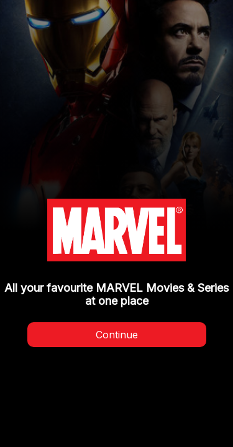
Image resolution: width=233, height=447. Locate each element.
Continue (117, 334)
